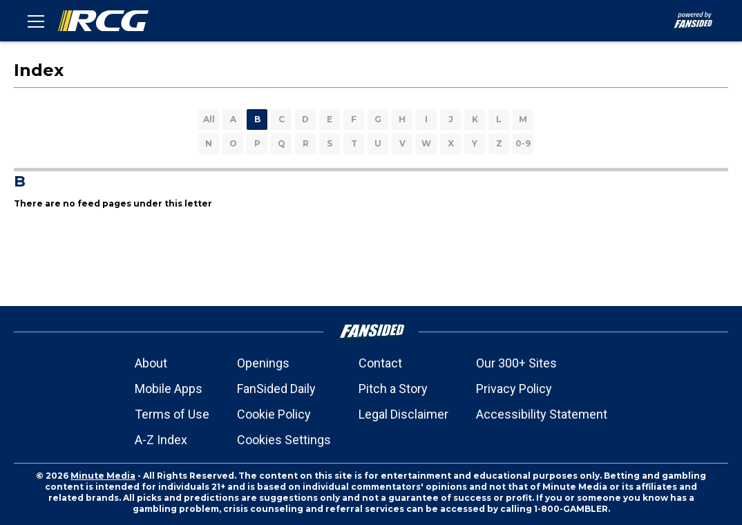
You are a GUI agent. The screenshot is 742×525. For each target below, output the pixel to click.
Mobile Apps (168, 388)
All (209, 119)
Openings (263, 363)
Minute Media (102, 475)
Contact (380, 363)
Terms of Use (172, 414)
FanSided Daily (276, 388)
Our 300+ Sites (516, 363)
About (151, 363)
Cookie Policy (274, 414)
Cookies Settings (284, 439)
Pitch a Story (393, 388)
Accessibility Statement (541, 414)
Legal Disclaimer (403, 414)
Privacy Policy (514, 388)
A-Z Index (161, 439)
